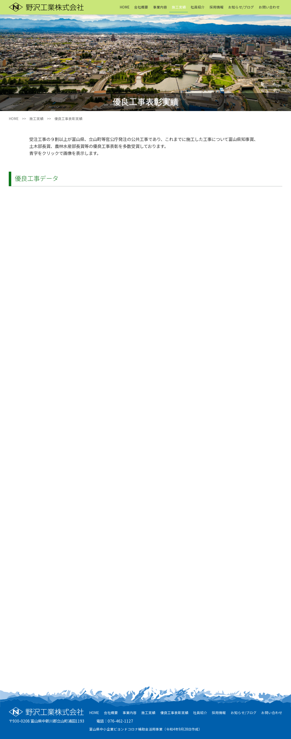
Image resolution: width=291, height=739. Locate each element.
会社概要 (141, 6)
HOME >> (19, 118)
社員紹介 (198, 6)
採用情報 (217, 6)
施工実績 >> (41, 118)
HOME (124, 6)
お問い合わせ (269, 6)
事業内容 (160, 6)
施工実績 (179, 6)
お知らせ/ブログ (241, 6)
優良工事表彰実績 (174, 712)
